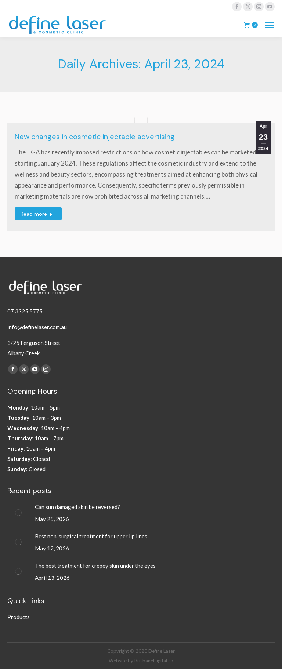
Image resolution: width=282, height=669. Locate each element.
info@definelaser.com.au (37, 327)
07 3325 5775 (25, 311)
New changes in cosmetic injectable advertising (95, 136)
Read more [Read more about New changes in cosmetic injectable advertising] (37, 214)
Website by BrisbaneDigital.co (141, 660)
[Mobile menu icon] (270, 25)
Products (18, 617)
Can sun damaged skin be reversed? (77, 506)
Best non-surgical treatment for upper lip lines (91, 536)
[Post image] (18, 513)
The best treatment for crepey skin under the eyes (96, 565)
